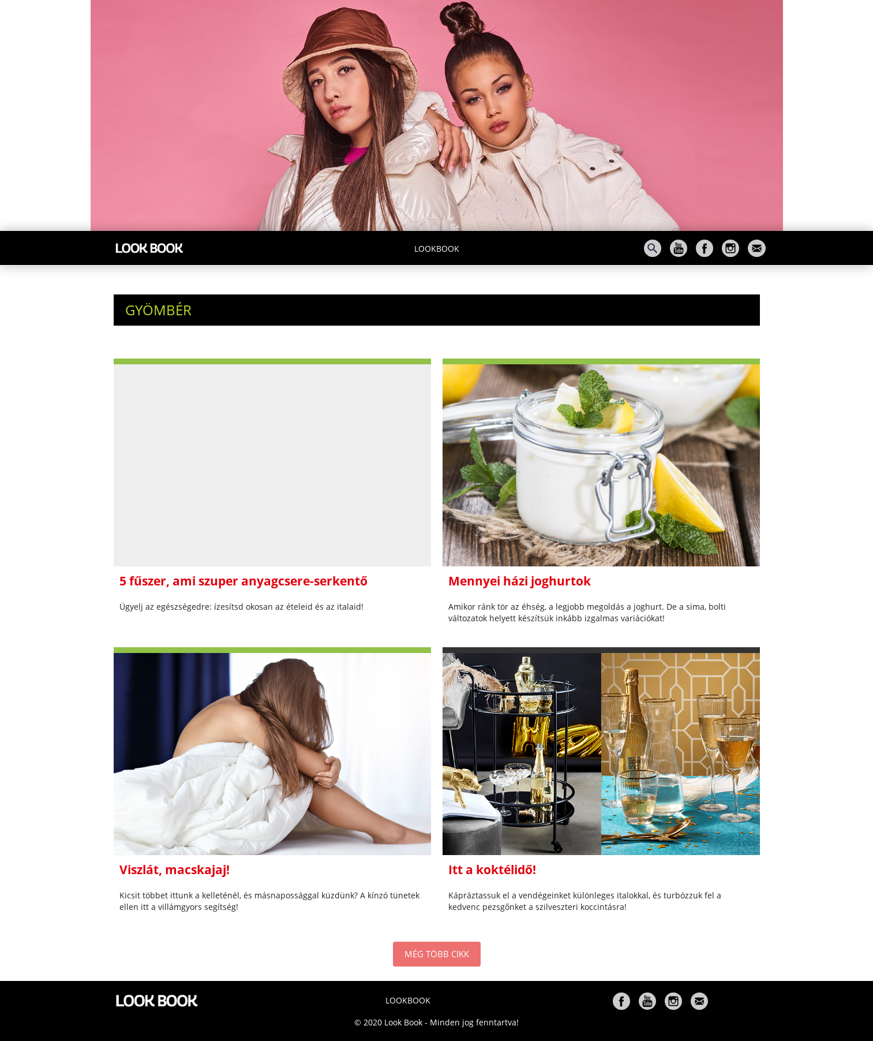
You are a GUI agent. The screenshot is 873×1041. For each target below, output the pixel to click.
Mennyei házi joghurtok (519, 581)
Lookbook (436, 248)
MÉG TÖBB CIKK (436, 954)
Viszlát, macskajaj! (174, 869)
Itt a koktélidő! (492, 869)
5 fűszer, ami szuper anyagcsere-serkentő (243, 581)
